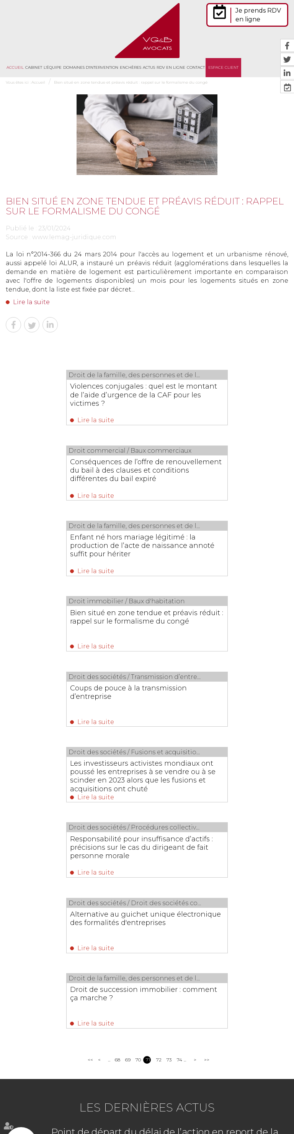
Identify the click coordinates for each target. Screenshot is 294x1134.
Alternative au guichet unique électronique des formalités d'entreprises (205, 628)
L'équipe (53, 67)
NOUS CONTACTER (48, 1030)
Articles (197, 1114)
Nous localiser (47, 1049)
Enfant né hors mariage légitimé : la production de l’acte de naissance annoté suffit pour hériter (74, 472)
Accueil (15, 67)
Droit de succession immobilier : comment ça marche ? (137, 702)
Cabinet (33, 67)
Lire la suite (31, 302)
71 (148, 770)
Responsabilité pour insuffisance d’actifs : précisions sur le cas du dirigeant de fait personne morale (70, 628)
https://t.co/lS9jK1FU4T (249, 1045)
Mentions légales (256, 1097)
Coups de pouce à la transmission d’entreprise (70, 546)
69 (127, 770)
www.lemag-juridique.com (74, 237)
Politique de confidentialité (112, 1114)
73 (169, 770)
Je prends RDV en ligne (258, 15)
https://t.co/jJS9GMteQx (184, 1054)
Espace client (223, 67)
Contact (196, 67)
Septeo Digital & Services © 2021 (40, 1131)
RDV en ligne (171, 67)
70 (138, 770)
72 (158, 770)
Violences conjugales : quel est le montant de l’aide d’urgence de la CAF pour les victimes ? (71, 394)
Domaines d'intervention (90, 67)
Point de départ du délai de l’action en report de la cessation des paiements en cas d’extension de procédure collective (164, 852)
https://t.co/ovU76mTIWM (187, 1019)
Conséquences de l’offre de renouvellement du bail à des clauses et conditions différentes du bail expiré (215, 399)
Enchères (130, 67)
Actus (149, 67)
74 (179, 770)
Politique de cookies (165, 1114)
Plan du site (221, 1097)
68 (117, 770)
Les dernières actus (147, 818)
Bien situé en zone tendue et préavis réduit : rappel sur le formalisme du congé (130, 82)
